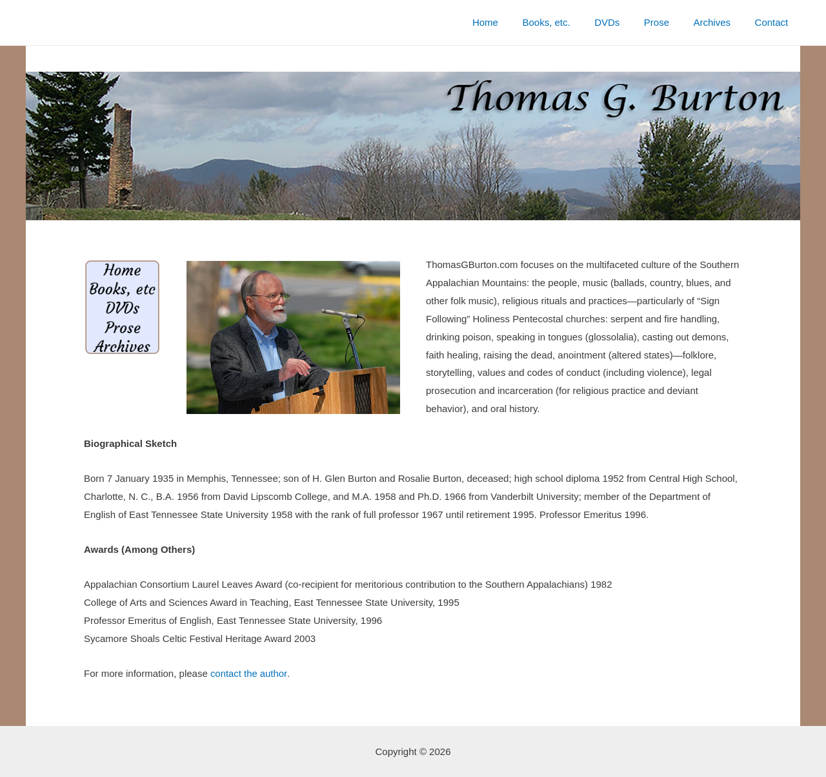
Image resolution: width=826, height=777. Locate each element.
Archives (719, 22)
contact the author (248, 673)
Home (512, 22)
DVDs (623, 22)
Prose (668, 22)
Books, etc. (568, 22)
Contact (774, 22)
